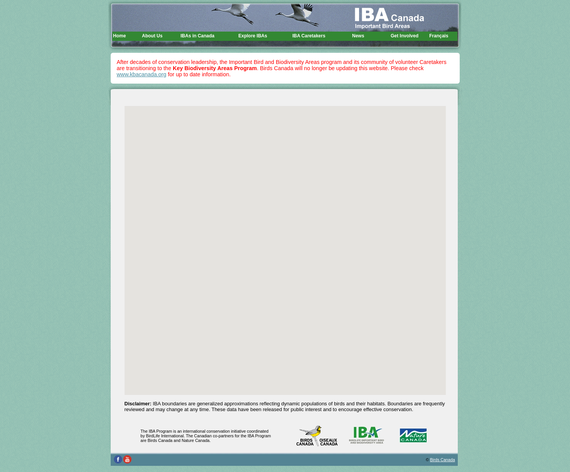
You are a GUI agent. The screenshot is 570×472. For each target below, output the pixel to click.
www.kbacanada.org (142, 74)
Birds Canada (442, 459)
